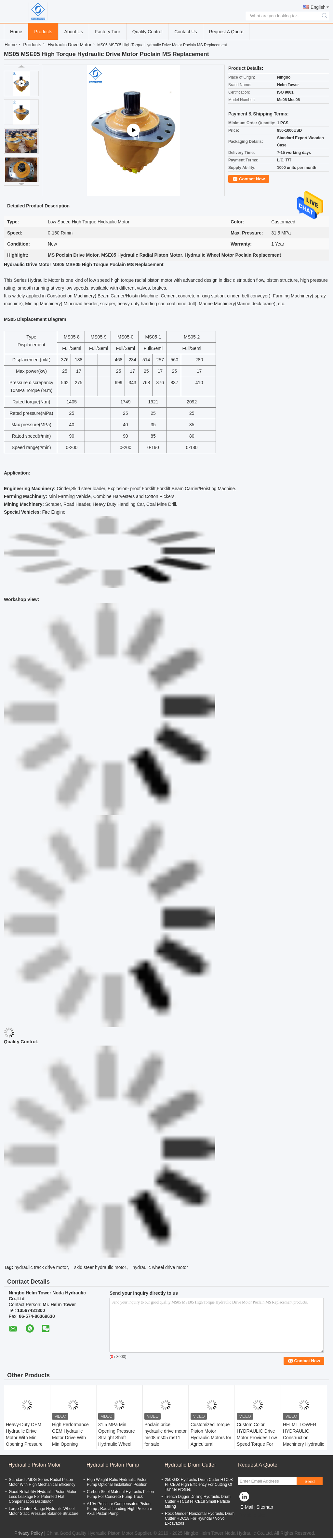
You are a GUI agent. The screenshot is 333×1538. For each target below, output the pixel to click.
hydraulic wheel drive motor (160, 1267)
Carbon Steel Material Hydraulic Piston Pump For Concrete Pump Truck (120, 1494)
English (318, 7)
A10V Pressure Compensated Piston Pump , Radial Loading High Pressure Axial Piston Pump (119, 1508)
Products (43, 31)
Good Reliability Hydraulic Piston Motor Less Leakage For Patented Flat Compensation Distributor (42, 1496)
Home (16, 31)
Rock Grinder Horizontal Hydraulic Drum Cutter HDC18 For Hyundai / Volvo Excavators (199, 1518)
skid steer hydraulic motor (100, 1267)
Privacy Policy (29, 1533)
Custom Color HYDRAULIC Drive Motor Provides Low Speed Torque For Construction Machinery (257, 1441)
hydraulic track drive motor (41, 1267)
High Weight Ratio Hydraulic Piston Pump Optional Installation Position (117, 1482)
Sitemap (264, 1507)
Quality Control (147, 31)
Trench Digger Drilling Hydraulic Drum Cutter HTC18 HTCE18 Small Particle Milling (198, 1501)
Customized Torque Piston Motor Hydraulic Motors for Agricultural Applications (211, 1437)
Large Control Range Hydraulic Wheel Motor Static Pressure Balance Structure (43, 1511)
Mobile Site (251, 1515)
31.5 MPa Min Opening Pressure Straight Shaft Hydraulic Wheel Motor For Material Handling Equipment (118, 1441)
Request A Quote (226, 31)
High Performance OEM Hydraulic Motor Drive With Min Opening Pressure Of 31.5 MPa (70, 1441)
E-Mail (246, 1507)
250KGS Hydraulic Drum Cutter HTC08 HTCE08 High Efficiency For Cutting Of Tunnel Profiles (199, 1484)
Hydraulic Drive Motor (70, 44)
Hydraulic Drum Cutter (190, 1465)
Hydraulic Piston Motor (34, 1465)
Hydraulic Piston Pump (113, 1465)
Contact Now (252, 178)
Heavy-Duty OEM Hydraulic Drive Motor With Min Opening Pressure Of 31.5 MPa (24, 1437)
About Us (73, 31)
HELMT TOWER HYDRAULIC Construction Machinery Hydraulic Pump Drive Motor (303, 1437)
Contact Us (185, 31)
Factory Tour (107, 31)
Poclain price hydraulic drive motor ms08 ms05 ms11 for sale (165, 1434)
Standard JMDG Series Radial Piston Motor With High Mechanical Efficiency (42, 1482)
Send (309, 1481)
